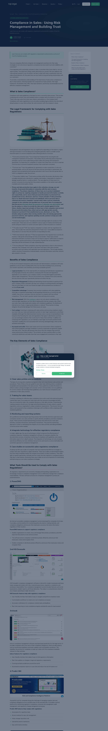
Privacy (42, 370)
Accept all (61, 373)
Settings (38, 370)
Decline (43, 373)
